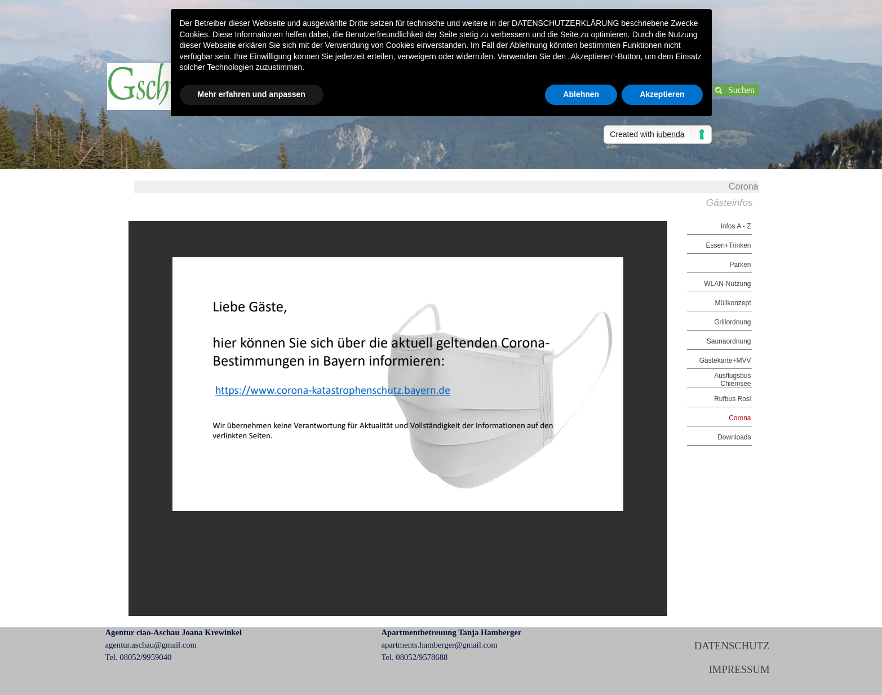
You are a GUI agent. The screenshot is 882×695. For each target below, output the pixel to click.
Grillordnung (732, 322)
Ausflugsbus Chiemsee (732, 380)
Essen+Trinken (728, 245)
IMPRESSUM (739, 669)
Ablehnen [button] (581, 94)
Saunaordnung (729, 341)
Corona (740, 418)
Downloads (734, 437)
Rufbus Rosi (732, 399)
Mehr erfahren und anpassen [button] (251, 94)
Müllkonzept (733, 303)
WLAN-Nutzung (727, 284)
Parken (740, 265)
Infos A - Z (735, 226)
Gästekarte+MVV (725, 360)
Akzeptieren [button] (662, 94)
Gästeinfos (729, 202)
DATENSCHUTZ (732, 646)
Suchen (741, 90)
